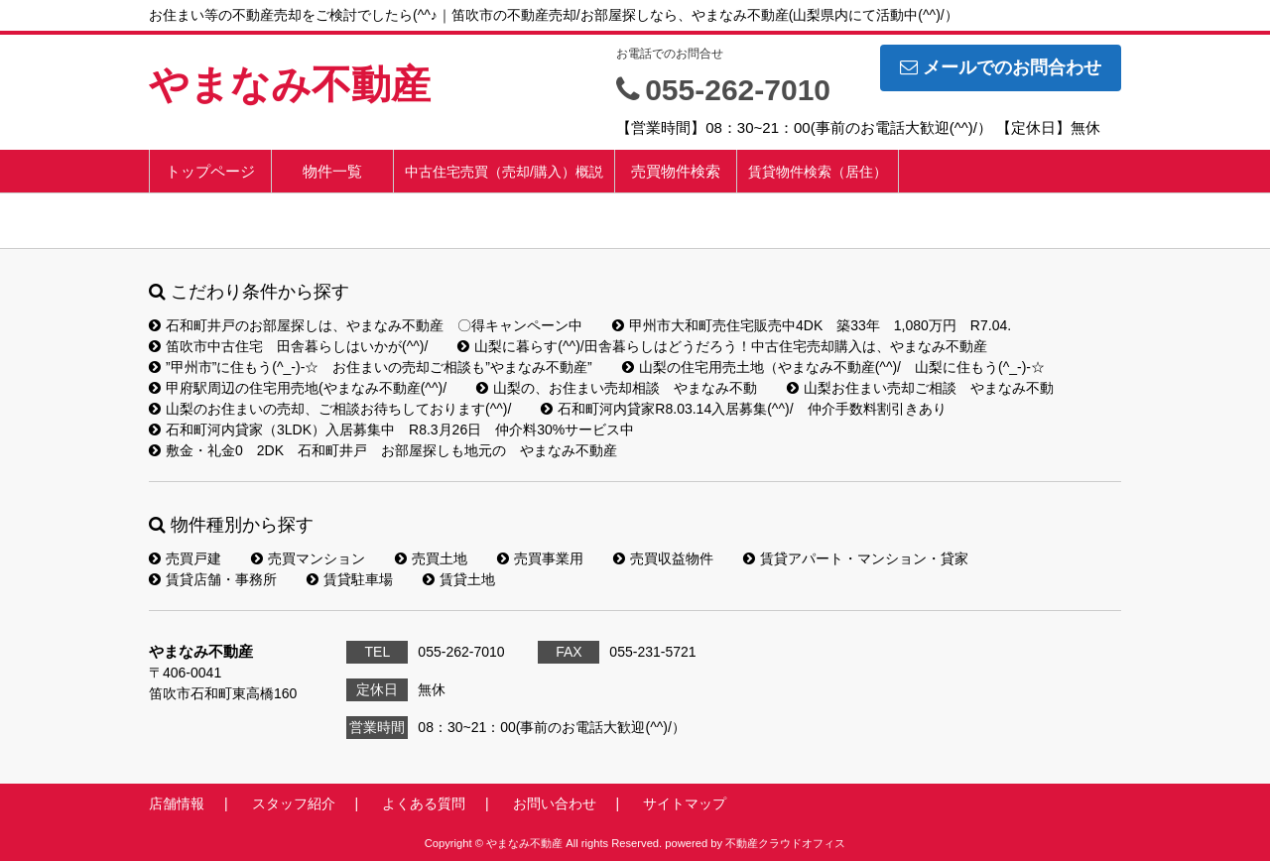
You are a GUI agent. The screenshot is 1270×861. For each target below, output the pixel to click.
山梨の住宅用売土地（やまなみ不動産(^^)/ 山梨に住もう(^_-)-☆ (833, 367)
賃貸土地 (459, 579)
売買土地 (431, 558)
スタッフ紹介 (293, 803)
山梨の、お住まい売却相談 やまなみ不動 (616, 388)
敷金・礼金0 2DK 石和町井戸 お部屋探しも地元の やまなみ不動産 (383, 450)
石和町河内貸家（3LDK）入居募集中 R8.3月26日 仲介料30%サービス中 (391, 429)
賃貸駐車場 (350, 579)
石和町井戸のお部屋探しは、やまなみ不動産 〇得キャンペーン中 (365, 325)
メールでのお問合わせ (1000, 67)
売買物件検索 (675, 171)
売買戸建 (185, 558)
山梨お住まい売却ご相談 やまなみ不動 (920, 388)
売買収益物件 (663, 558)
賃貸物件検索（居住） (817, 172)
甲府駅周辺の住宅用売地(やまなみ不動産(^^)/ (297, 388)
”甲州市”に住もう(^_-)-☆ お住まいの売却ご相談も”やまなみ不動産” (370, 367)
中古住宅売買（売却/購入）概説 (504, 172)
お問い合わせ (554, 803)
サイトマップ (684, 803)
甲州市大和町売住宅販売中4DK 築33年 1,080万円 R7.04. (811, 325)
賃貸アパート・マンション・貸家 (855, 558)
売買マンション (308, 558)
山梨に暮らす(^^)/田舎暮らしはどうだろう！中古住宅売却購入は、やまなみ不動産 (721, 346)
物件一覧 (332, 171)
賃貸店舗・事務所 (213, 579)
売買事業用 (540, 558)
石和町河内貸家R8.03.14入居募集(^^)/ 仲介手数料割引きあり (743, 409)
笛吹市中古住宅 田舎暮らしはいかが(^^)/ (288, 346)
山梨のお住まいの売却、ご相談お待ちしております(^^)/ (330, 409)
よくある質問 (423, 803)
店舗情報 (176, 803)
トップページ (210, 171)
